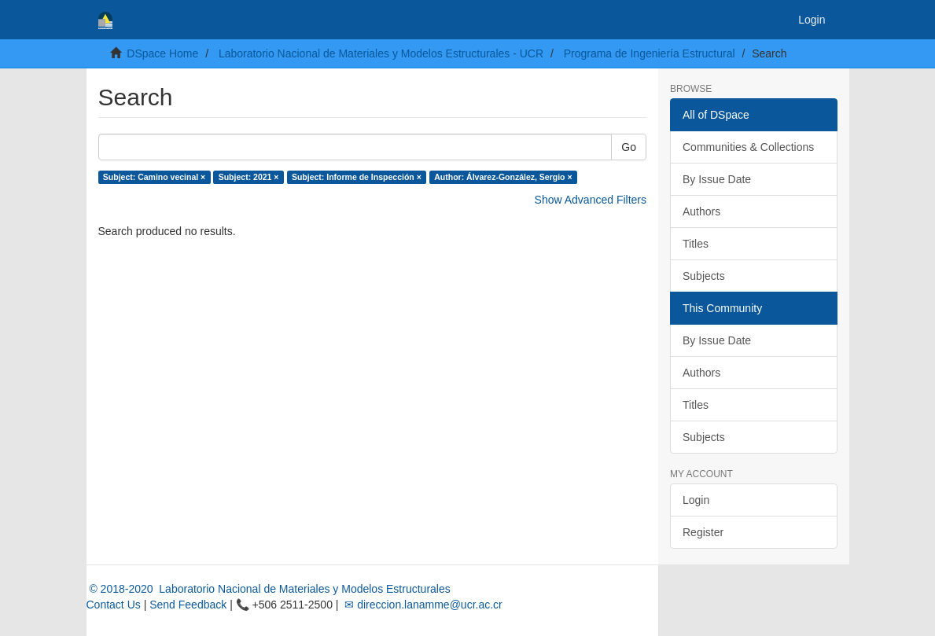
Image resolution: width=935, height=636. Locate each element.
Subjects (704, 276)
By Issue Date (717, 179)
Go (628, 147)
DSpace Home (162, 53)
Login (696, 500)
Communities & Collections (748, 147)
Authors (701, 211)
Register (703, 532)
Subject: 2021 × (249, 177)
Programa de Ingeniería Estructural (649, 53)
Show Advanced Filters (590, 199)
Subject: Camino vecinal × (154, 177)
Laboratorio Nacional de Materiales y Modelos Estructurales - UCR (381, 53)
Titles (696, 243)
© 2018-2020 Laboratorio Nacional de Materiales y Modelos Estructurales (269, 589)
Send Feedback (187, 604)
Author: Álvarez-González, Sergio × (503, 177)
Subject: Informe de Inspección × (356, 177)
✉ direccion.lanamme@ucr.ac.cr (421, 604)
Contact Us (114, 604)
